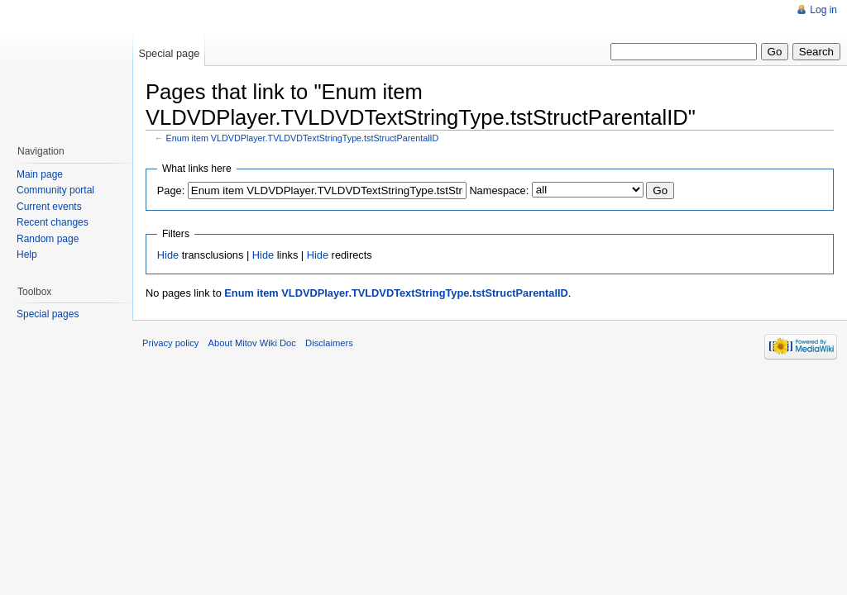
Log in (823, 10)
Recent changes (53, 222)
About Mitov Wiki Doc (252, 343)
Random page (48, 239)
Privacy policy (170, 343)
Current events (49, 206)
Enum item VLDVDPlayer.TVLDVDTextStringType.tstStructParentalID (302, 138)
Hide (168, 255)
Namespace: (499, 190)
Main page (40, 174)
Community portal (55, 190)
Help (27, 254)
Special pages (48, 314)
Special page (168, 53)
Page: (170, 190)
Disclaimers (329, 343)
